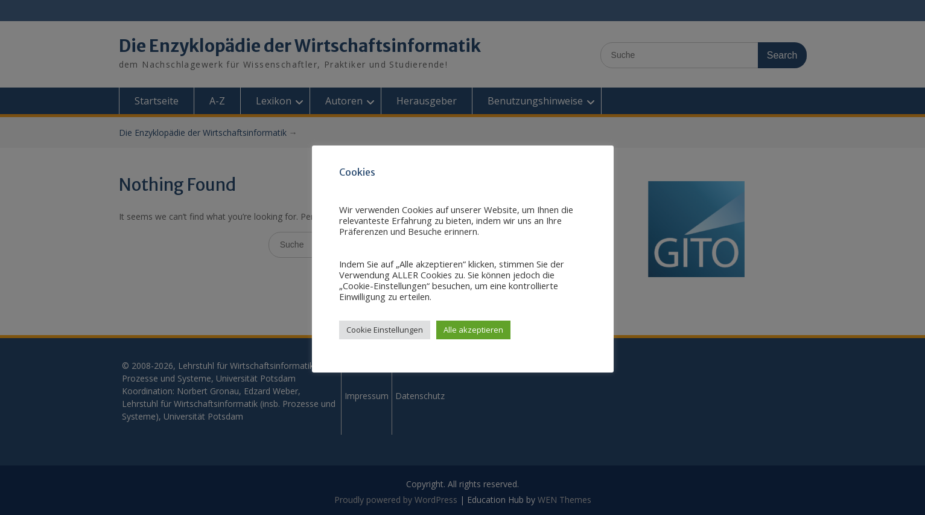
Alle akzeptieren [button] (473, 329)
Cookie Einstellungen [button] (384, 329)
